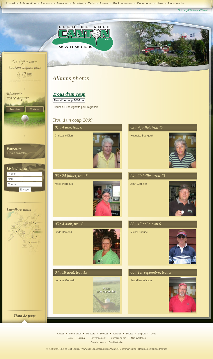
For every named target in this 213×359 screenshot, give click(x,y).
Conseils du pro (118, 338)
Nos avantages (138, 338)
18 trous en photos (25, 150)
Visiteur (34, 109)
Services (62, 3)
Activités (117, 333)
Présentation (75, 333)
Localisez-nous (19, 210)
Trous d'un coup (69, 94)
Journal (82, 338)
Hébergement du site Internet (152, 349)
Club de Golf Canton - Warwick (75, 349)
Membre (15, 109)
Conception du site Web (103, 349)
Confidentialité (115, 342)
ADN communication (126, 349)
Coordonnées (97, 342)
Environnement (122, 3)
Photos (129, 333)
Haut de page (25, 316)
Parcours (90, 333)
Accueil (10, 3)
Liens (159, 3)
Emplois (142, 333)
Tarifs (70, 338)
